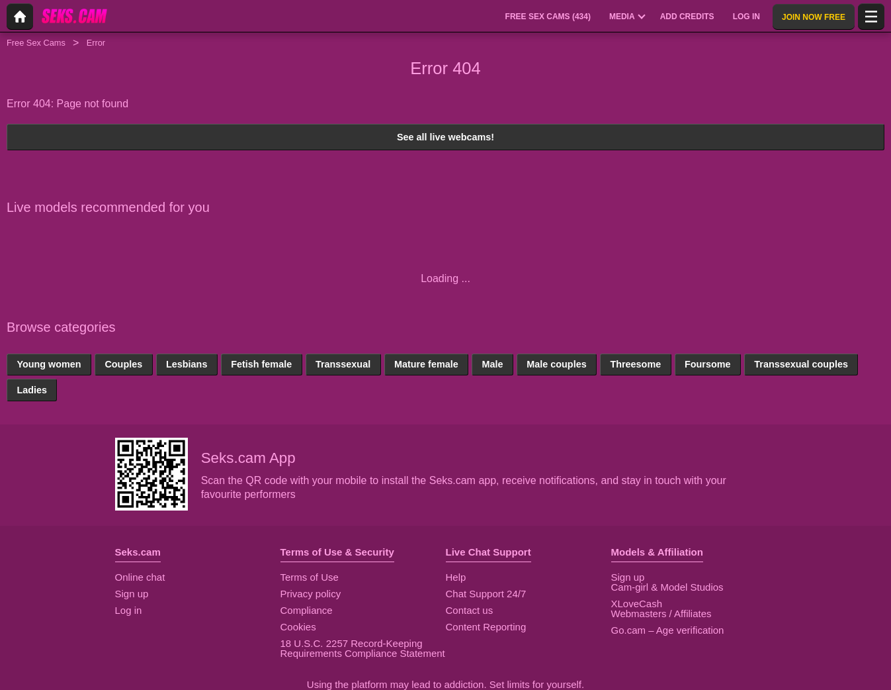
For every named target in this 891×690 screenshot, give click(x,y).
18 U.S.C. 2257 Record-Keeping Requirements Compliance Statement (362, 648)
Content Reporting (486, 626)
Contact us (469, 610)
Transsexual (343, 364)
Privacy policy (310, 593)
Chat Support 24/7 (486, 593)
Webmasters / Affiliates (661, 613)
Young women (49, 364)
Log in (128, 610)
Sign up (132, 593)
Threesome (635, 364)
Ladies (32, 390)
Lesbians (186, 364)
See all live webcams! (445, 137)
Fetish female (261, 364)
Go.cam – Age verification (667, 630)
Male (492, 364)
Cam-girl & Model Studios (667, 587)
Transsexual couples (801, 364)
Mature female (426, 364)
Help (456, 577)
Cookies (298, 626)
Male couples (556, 364)
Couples (123, 364)
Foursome (708, 364)
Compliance (306, 610)
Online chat (140, 577)
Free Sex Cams (36, 43)
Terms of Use (309, 577)
